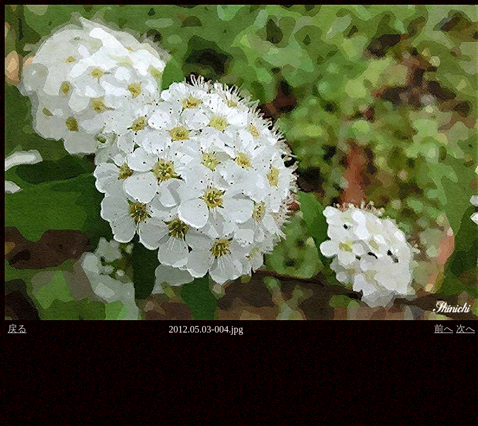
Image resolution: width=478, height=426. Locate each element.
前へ (443, 329)
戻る (17, 329)
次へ (465, 329)
